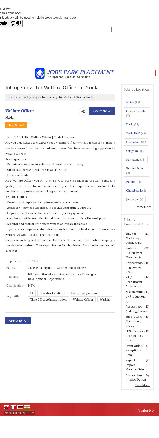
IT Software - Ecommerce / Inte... (134, 335)
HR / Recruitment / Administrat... (135, 281)
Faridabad (132, 159)
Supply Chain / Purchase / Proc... (134, 321)
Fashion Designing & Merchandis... (134, 252)
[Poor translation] (16, 23)
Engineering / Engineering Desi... (134, 267)
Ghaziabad (133, 142)
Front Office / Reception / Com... (135, 350)
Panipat (131, 182)
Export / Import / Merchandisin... (136, 364)
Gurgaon (132, 151)
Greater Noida (135, 111)
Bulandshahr (134, 168)
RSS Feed (16, 125)
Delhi (129, 124)
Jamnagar (132, 199)
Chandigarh (134, 190)
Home (11, 97)
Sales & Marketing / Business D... (134, 238)
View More (144, 207)
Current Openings (28, 97)
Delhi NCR (133, 133)
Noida (130, 102)
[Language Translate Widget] (19, 412)
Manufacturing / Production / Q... (136, 296)
